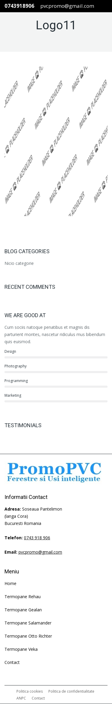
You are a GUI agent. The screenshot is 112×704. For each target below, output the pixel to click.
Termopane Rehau (22, 596)
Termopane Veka (21, 649)
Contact (12, 662)
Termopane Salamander (27, 623)
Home (10, 583)
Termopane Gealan (23, 610)
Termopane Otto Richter (28, 636)
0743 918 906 (37, 537)
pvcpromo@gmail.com (67, 5)
